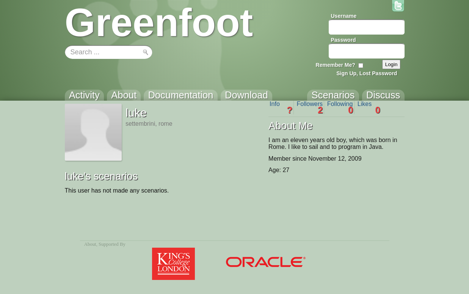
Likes (369, 107)
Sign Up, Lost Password (366, 73)
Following (340, 107)
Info (281, 107)
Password (343, 40)
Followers (310, 107)
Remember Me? (335, 65)
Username (344, 16)
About (90, 244)
